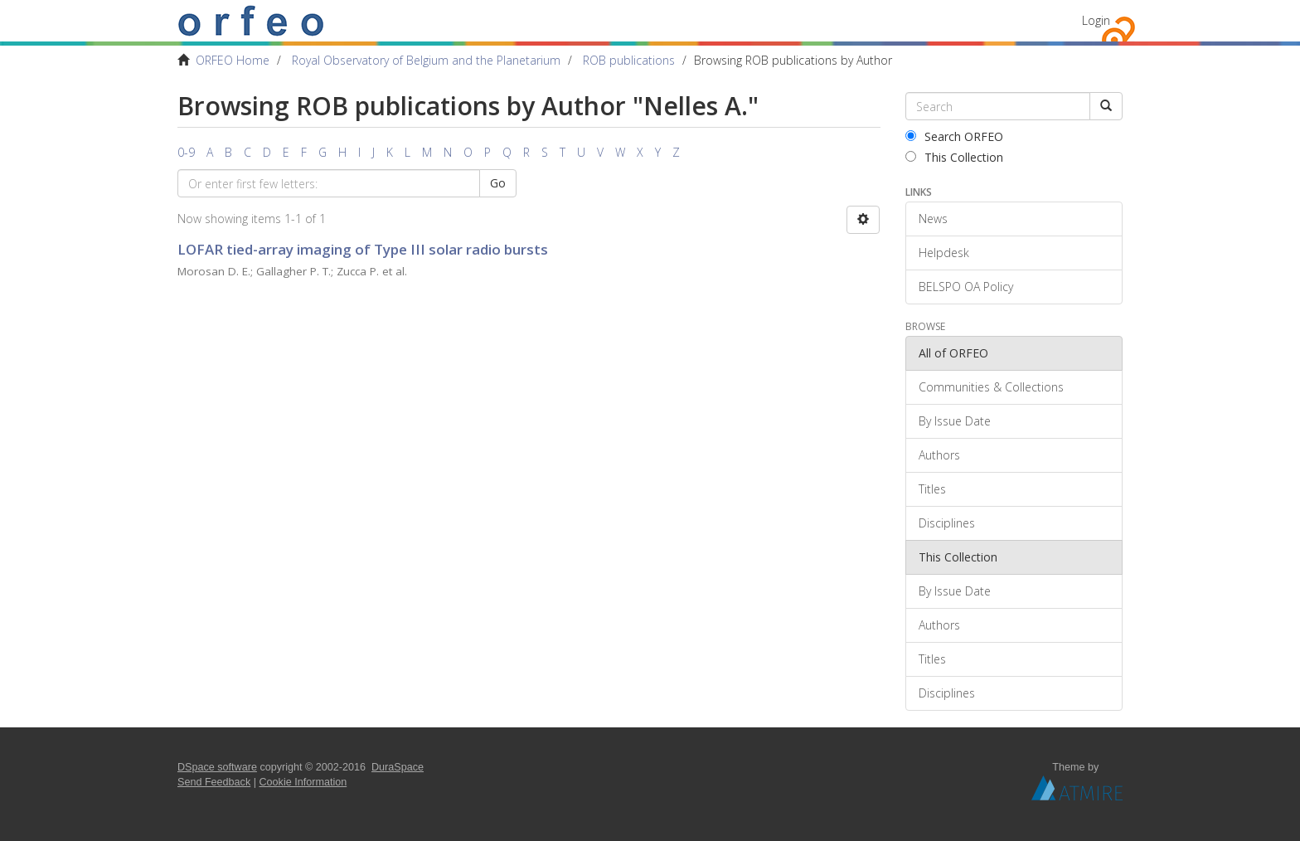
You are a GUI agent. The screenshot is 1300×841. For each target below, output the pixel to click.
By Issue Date (955, 421)
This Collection (954, 157)
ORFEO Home (232, 60)
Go (498, 183)
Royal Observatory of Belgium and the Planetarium (426, 60)
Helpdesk (944, 252)
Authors (939, 455)
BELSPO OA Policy (966, 286)
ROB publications (629, 60)
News (933, 218)
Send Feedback (213, 782)
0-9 (186, 152)
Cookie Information (303, 782)
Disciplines (947, 523)
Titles (932, 489)
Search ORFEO (954, 136)
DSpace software (217, 767)
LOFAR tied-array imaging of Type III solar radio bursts (362, 249)
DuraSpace (397, 767)
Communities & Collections (991, 387)
